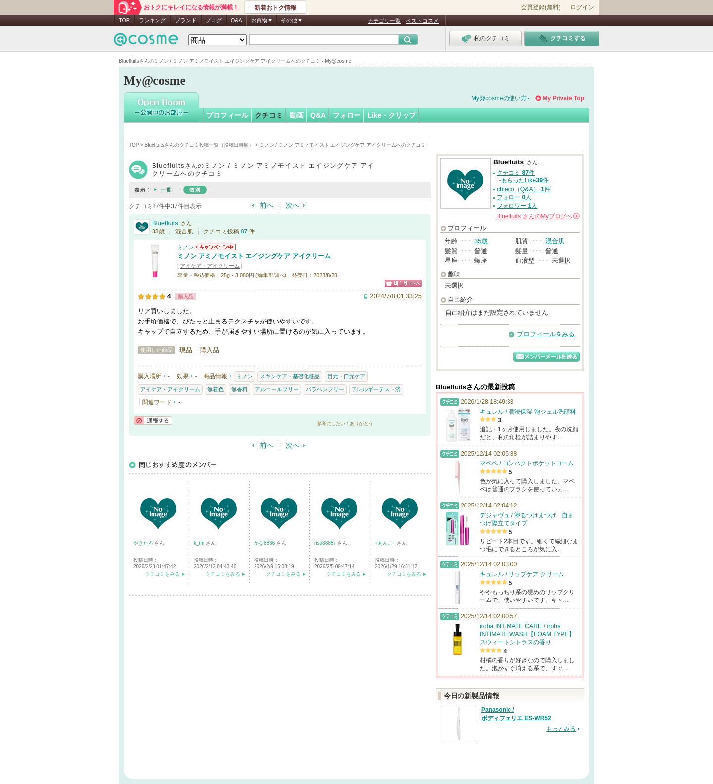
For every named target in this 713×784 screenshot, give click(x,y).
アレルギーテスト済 (376, 389)
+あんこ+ (386, 543)
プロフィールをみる (546, 334)
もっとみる (561, 728)
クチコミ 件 (516, 172)
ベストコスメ (422, 21)
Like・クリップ (391, 115)
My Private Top (563, 98)
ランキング (152, 20)
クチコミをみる (162, 574)
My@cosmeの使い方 (499, 98)
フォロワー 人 (517, 205)
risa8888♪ (325, 543)
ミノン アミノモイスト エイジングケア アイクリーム (254, 256)
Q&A (236, 20)
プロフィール (227, 115)
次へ (293, 205)
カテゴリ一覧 (384, 21)
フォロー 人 (514, 197)
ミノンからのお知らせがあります (215, 247)
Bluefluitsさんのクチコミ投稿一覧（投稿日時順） (199, 145)
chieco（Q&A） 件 (523, 189)
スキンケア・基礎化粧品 (290, 376)
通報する (153, 420)
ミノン (185, 247)
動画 (297, 115)
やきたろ (143, 543)
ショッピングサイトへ (403, 283)
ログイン (582, 7)
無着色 (215, 389)
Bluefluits (165, 223)
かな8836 (265, 543)
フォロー (346, 115)
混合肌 (554, 241)
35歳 (481, 241)
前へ (267, 205)
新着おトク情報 (275, 7)
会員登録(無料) (540, 7)
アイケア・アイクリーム (210, 266)
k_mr (200, 543)
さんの (538, 216)
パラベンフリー (325, 389)
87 (244, 231)
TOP (124, 20)
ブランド (186, 20)
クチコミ (269, 115)
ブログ (213, 20)
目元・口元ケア (346, 376)
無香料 (239, 389)
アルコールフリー (277, 389)
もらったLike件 (525, 180)
